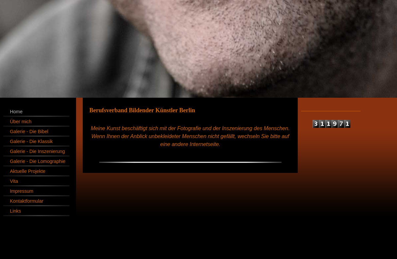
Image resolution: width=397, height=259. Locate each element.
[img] (198, 49)
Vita (14, 181)
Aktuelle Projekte (27, 171)
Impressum (21, 191)
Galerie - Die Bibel (29, 131)
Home (16, 111)
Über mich (20, 121)
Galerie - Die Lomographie (38, 161)
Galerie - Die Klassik (31, 141)
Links (15, 211)
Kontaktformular (26, 201)
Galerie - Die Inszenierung (37, 151)
